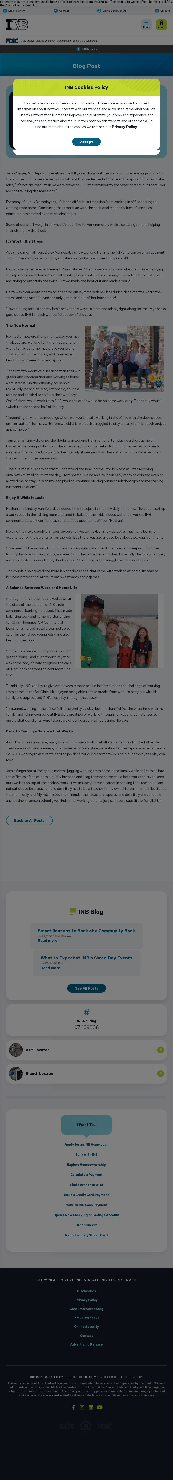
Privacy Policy (124, 127)
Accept (86, 142)
